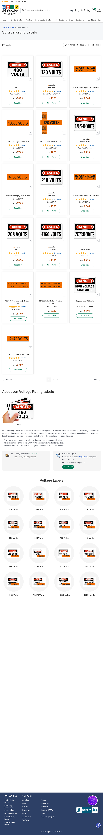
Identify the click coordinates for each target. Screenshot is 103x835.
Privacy (25, 803)
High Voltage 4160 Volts (85, 301)
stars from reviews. (18, 1)
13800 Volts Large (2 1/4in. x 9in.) (18, 142)
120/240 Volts (85, 142)
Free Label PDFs (47, 810)
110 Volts (13, 510)
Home (4, 20)
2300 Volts (89, 566)
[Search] (44, 10)
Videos (43, 813)
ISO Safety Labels (61, 20)
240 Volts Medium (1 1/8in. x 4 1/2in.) (85, 196)
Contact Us (45, 803)
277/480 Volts (85, 250)
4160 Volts (13, 595)
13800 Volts (89, 595)
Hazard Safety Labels (76, 20)
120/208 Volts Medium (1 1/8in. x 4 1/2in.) (51, 302)
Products (44, 807)
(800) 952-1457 (83, 457)
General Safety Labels (93, 20)
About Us (25, 800)
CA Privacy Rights (47, 817)
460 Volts (13, 566)
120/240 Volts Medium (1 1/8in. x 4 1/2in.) (17, 302)
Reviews (25, 807)
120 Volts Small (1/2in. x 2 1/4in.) (51, 142)
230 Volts (13, 538)
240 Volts (51, 196)
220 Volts (89, 510)
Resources (26, 810)
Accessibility (26, 817)
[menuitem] (4, 20)
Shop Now (18, 103)
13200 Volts (64, 595)
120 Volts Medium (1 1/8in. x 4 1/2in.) (85, 88)
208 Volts (17, 250)
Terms (43, 800)
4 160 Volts (51, 250)
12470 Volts (38, 595)
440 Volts (89, 538)
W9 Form (25, 820)
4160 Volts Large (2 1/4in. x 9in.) (18, 196)
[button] (83, 10)
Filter (95, 45)
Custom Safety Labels (16, 20)
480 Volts (17, 88)
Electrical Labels (8, 27)
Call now (68, 467)
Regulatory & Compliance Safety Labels (39, 20)
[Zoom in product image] (30, 78)
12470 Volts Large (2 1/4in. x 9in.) (18, 354)
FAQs (24, 813)
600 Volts (64, 566)
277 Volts (64, 538)
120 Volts (51, 88)
